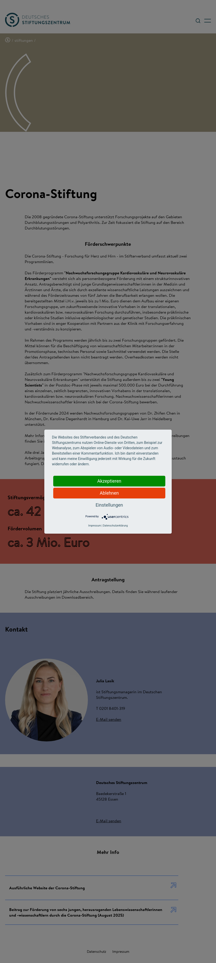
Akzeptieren (109, 481)
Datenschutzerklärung (115, 525)
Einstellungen (109, 505)
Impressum (94, 525)
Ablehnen (109, 493)
